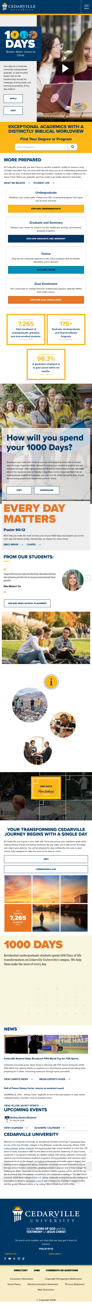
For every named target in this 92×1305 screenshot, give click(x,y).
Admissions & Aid (46, 869)
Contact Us (10, 1254)
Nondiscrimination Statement (43, 1284)
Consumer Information (21, 1279)
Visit (13, 110)
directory (21, 1270)
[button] (64, 68)
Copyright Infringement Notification (63, 1279)
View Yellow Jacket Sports (21, 1105)
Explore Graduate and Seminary (46, 238)
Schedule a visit (33, 1180)
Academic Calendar (47, 1128)
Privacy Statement (74, 1284)
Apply (13, 98)
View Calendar (13, 1128)
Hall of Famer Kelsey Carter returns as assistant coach (34, 1088)
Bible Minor (11, 544)
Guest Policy (14, 1284)
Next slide (87, 578)
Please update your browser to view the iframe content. (46, 1120)
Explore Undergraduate (46, 208)
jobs (37, 1270)
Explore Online (46, 269)
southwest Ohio (78, 1141)
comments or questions (62, 1270)
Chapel (31, 544)
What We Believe (14, 183)
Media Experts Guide (52, 1079)
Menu (86, 6)
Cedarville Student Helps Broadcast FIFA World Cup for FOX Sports (41, 1058)
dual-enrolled (45, 1148)
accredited (39, 1161)
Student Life (41, 183)
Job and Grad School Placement (27, 603)
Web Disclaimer (46, 1289)
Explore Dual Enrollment (46, 299)
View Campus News (16, 1079)
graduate (30, 1148)
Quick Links (54, 1254)
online (22, 1148)
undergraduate (11, 1148)
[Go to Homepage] (18, 9)
